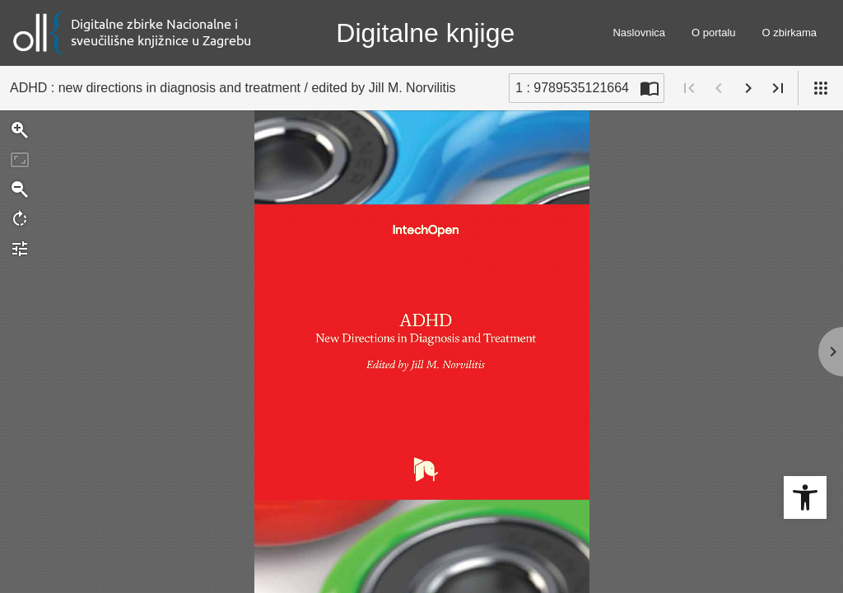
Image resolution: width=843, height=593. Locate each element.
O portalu (713, 32)
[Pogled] (820, 88)
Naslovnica (638, 32)
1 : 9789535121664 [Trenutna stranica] (572, 88)
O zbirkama (789, 32)
